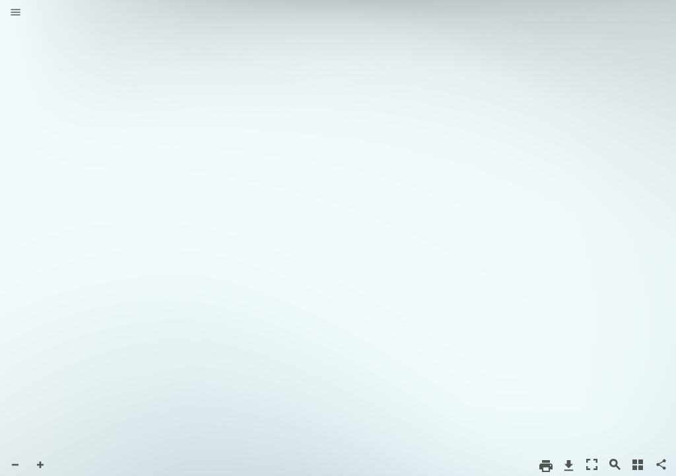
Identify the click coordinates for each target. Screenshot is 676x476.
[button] (15, 13)
